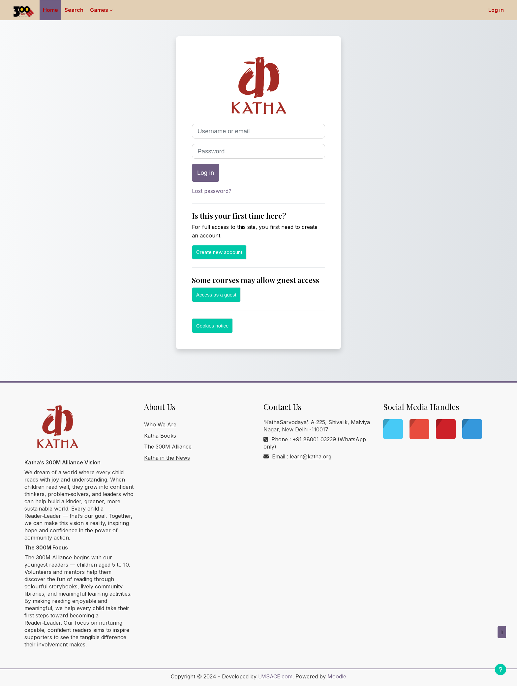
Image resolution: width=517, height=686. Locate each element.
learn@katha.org (310, 456)
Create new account (219, 252)
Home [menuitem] (50, 10)
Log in (496, 10)
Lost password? (211, 191)
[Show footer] (500, 669)
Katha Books (160, 435)
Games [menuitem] (99, 10)
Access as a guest (216, 294)
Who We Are (160, 424)
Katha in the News (167, 457)
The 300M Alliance (168, 446)
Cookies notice (212, 325)
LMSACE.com (275, 676)
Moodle (336, 676)
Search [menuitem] (74, 10)
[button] (501, 632)
